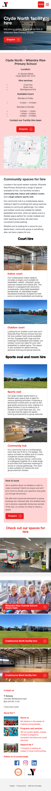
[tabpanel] (25, 557)
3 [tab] (19, 566)
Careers (12, 786)
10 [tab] (38, 566)
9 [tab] (35, 566)
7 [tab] (29, 566)
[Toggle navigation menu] (47, 4)
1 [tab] (13, 566)
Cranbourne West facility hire (20, 675)
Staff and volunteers (35, 786)
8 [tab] (32, 566)
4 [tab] (21, 566)
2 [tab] (16, 566)
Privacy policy (21, 786)
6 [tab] (27, 566)
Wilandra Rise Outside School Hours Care (21, 607)
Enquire (11, 40)
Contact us (9, 690)
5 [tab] (24, 566)
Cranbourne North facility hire (21, 641)
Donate (41, 4)
